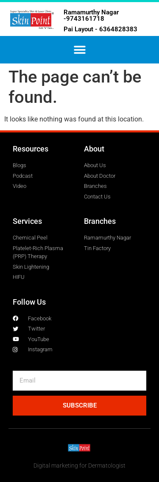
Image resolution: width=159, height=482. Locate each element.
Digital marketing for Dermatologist (79, 465)
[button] (79, 49)
